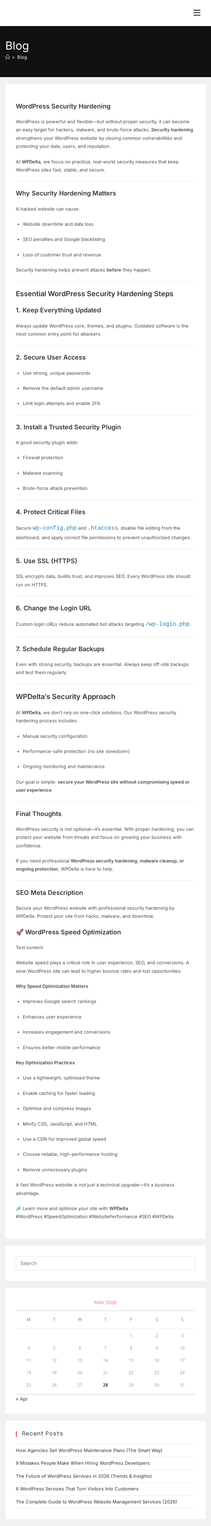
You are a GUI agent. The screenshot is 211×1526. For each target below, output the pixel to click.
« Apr (22, 1399)
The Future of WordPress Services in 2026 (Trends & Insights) (84, 1476)
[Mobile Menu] (196, 12)
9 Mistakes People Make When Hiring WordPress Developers (83, 1463)
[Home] (7, 57)
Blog (22, 57)
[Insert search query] (105, 1263)
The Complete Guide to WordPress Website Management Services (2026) (96, 1502)
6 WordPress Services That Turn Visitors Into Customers (77, 1488)
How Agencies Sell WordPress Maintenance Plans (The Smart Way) (89, 1450)
